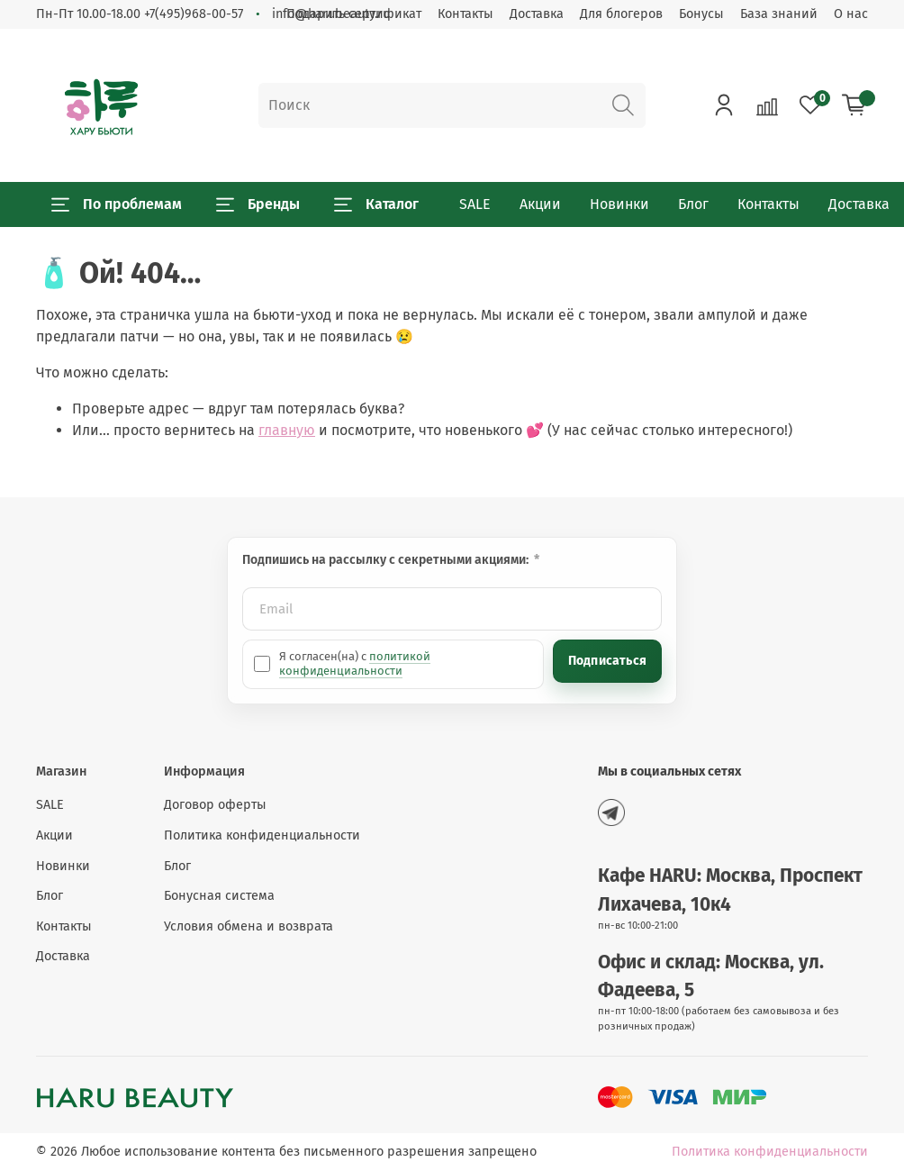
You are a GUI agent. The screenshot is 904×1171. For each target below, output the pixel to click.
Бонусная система (219, 895)
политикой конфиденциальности (354, 663)
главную (286, 430)
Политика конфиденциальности (262, 835)
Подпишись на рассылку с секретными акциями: (386, 559)
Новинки (619, 204)
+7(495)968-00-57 (193, 14)
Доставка (537, 14)
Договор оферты (215, 804)
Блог (693, 204)
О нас (851, 14)
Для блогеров (621, 14)
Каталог (376, 204)
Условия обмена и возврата (248, 926)
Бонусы (701, 14)
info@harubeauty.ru (331, 14)
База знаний (779, 14)
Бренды (258, 204)
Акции (540, 204)
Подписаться (607, 660)
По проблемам (116, 204)
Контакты (465, 14)
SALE (475, 204)
